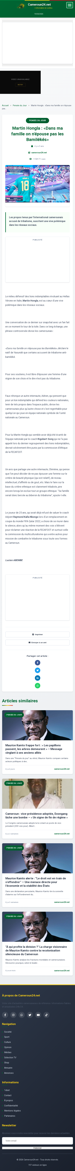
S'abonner (37, 1148)
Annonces (9, 1073)
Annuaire (8, 1067)
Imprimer (37, 634)
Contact (7, 1095)
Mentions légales (12, 1110)
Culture (7, 1042)
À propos (8, 1100)
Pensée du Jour (20, 105)
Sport (6, 1037)
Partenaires (9, 1116)
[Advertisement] (37, 43)
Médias (7, 1052)
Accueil (5, 105)
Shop (6, 1062)
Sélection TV (10, 1057)
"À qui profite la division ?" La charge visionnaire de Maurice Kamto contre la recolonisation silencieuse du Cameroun (36, 950)
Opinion (7, 1047)
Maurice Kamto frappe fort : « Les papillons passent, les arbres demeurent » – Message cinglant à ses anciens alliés (33, 749)
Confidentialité (11, 1105)
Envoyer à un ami (37, 643)
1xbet (7, 1090)
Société (8, 1032)
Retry (20, 85)
